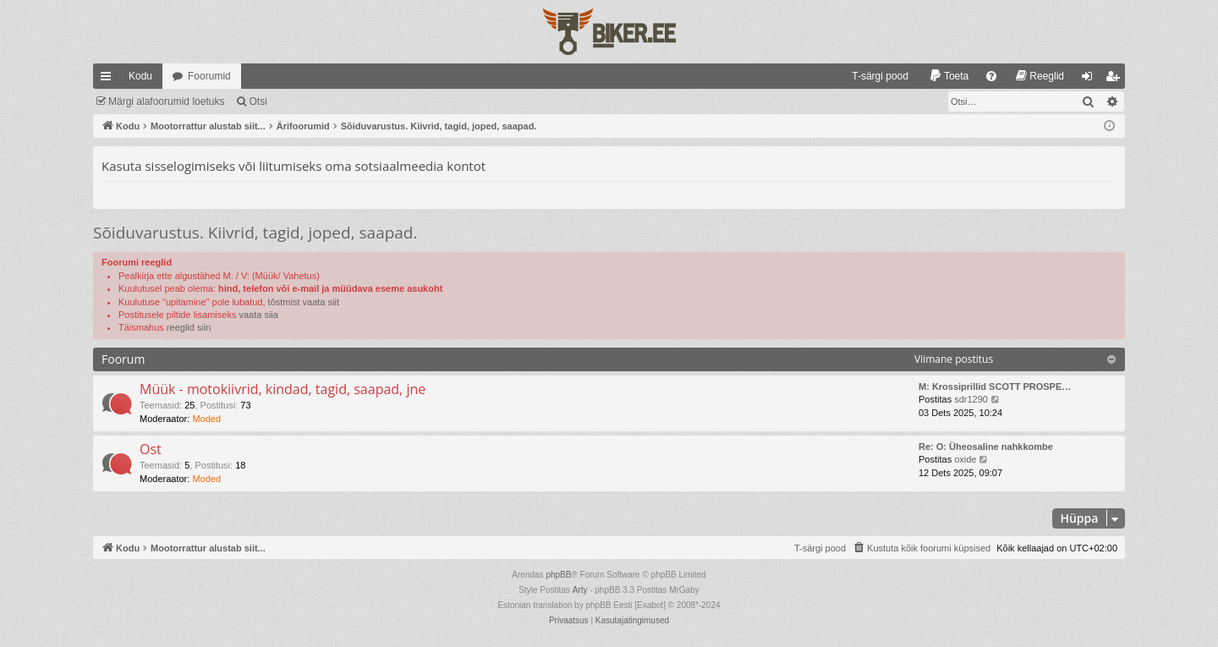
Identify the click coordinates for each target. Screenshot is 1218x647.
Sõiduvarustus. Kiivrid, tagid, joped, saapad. (255, 233)
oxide (965, 459)
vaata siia (258, 315)
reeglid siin (189, 327)
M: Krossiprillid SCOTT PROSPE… (995, 386)
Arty (580, 590)
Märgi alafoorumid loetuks (166, 101)
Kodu (140, 76)
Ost (151, 449)
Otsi (257, 101)
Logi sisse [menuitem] (1091, 79)
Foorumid (209, 76)
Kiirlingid (109, 79)
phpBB (558, 574)
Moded (206, 419)
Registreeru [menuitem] (1116, 79)
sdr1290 (971, 399)
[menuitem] (872, 76)
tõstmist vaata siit (303, 302)
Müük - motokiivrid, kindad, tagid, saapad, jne (282, 389)
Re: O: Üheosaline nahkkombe (986, 446)
